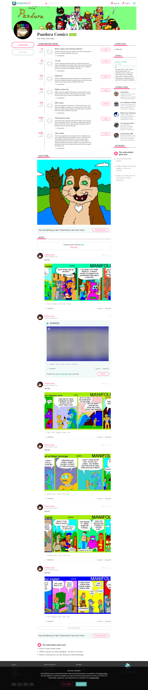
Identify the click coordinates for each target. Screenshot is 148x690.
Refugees (58, 432)
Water (48, 432)
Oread (68, 494)
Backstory (74, 364)
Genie (64, 555)
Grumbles (50, 555)
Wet (69, 432)
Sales (64, 617)
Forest (64, 304)
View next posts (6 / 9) (74, 628)
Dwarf (59, 617)
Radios (65, 432)
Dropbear (54, 304)
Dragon (49, 494)
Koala (48, 304)
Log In (14, 664)
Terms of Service (50, 664)
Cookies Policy (94, 678)
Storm (54, 494)
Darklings (52, 364)
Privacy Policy (103, 673)
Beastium (54, 617)
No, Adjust (67, 684)
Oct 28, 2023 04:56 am (51, 318)
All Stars (79, 664)
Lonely (59, 494)
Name (55, 555)
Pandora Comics (50, 254)
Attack (69, 304)
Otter (68, 555)
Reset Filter (74, 247)
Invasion (68, 364)
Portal (82, 245)
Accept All (81, 684)
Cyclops (62, 364)
